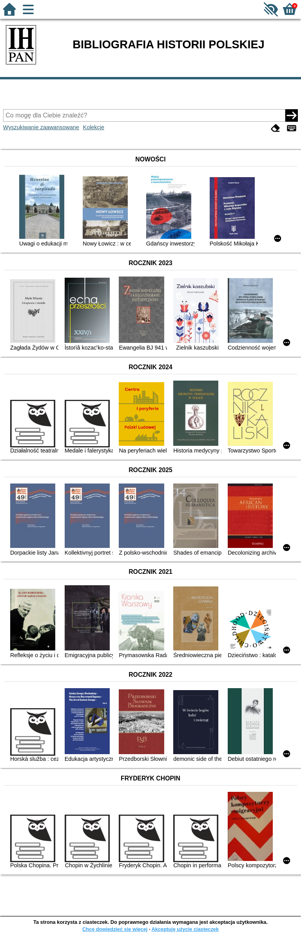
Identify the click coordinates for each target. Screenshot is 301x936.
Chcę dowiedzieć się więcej (114, 929)
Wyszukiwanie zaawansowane (41, 127)
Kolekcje (93, 127)
